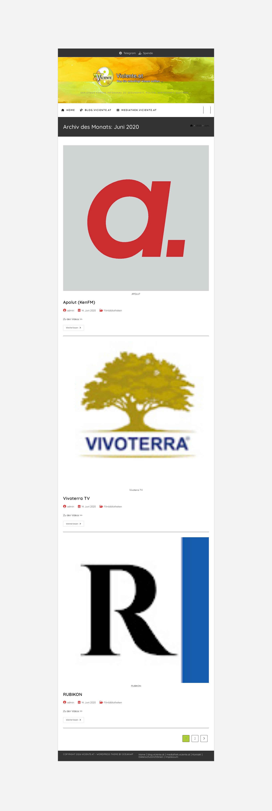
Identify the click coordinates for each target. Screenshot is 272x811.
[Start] (191, 125)
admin (70, 310)
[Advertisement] (136, 24)
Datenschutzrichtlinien (151, 756)
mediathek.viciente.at (178, 754)
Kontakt (196, 754)
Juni (207, 125)
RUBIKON (72, 694)
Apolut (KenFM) (79, 302)
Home (142, 754)
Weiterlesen (75, 328)
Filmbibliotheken (113, 310)
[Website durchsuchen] (207, 110)
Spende (145, 53)
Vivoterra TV (76, 498)
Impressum (171, 756)
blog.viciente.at (156, 754)
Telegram (127, 53)
